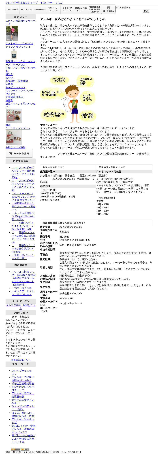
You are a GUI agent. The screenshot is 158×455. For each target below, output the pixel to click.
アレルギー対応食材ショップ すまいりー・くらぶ (34, 2)
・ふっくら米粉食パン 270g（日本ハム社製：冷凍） (23, 216)
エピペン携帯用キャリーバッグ (21, 30)
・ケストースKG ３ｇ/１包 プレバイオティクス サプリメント (23, 196)
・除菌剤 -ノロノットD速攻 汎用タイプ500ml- (23, 248)
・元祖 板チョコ (22, 288)
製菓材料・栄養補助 (17, 81)
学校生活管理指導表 (23, 383)
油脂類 (9, 84)
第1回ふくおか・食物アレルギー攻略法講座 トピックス (23, 429)
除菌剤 (9, 100)
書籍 (8, 125)
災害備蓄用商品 (14, 97)
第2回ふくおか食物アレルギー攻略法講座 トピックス (24, 438)
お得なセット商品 (15, 147)
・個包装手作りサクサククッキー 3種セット (23, 206)
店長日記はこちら (21, 359)
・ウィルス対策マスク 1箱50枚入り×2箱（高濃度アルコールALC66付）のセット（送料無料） (23, 278)
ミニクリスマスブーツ (21, 136)
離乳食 (9, 74)
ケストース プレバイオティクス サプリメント (21, 51)
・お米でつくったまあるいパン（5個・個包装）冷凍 (23, 226)
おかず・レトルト (15, 87)
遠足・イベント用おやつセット (21, 113)
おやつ (9, 77)
